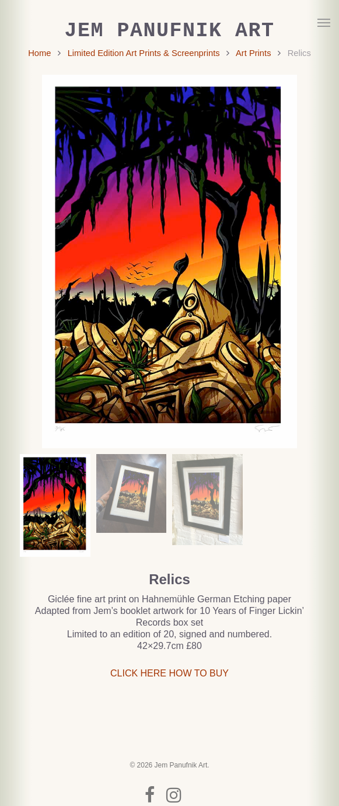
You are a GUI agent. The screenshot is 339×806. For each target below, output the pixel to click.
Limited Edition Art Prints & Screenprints (144, 53)
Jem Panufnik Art (169, 31)
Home (39, 53)
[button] (323, 22)
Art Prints (253, 53)
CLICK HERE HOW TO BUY (169, 673)
